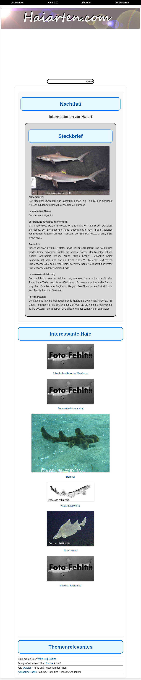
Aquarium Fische (27, 672)
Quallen (27, 667)
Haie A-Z (53, 2)
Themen (86, 2)
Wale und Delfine (46, 659)
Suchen (89, 81)
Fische (49, 663)
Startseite (18, 2)
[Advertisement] (70, 55)
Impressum (122, 2)
